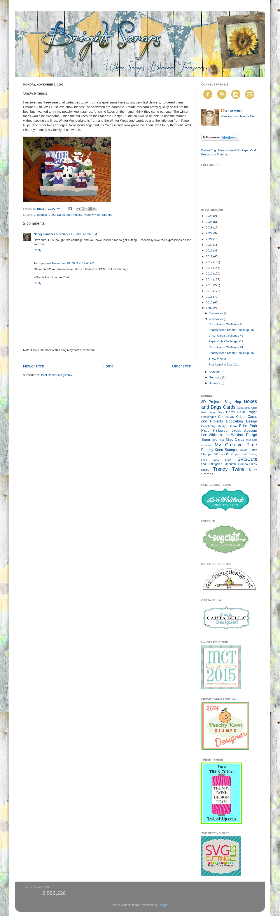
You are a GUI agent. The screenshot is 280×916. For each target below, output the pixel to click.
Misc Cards (235, 439)
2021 (209, 239)
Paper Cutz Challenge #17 (226, 341)
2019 (209, 250)
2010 (209, 302)
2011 (209, 296)
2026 (209, 215)
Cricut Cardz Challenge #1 (226, 347)
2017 (209, 262)
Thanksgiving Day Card (224, 364)
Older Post (181, 366)
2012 (209, 290)
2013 (209, 285)
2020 (209, 244)
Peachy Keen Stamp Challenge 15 (231, 353)
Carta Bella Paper (241, 412)
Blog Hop (232, 402)
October (215, 371)
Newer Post (33, 366)
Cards (229, 407)
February (215, 377)
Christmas (40, 214)
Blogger (163, 905)
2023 (209, 227)
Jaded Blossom (244, 430)
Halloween (221, 430)
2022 (209, 233)
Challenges (208, 417)
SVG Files (222, 460)
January (215, 383)
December (216, 313)
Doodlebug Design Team (219, 426)
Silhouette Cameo (236, 464)
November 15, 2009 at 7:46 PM (76, 234)
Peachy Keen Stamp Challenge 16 (231, 329)
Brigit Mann (233, 110)
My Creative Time (236, 444)
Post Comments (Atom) (56, 375)
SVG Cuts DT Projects (227, 454)
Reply (37, 250)
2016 (209, 267)
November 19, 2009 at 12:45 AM (73, 263)
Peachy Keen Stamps (98, 214)
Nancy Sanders (44, 234)
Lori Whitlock (211, 435)
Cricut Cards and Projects (65, 214)
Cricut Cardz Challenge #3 (226, 324)
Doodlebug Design (241, 421)
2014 (209, 279)
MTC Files (218, 439)
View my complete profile (237, 116)
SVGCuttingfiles (211, 464)
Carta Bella (243, 407)
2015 (209, 273)
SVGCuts (247, 459)
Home (108, 366)
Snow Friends (218, 358)
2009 (209, 308)
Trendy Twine (228, 469)
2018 (209, 256)
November (216, 319)
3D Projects (211, 402)
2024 (209, 221)
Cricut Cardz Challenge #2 (226, 335)
